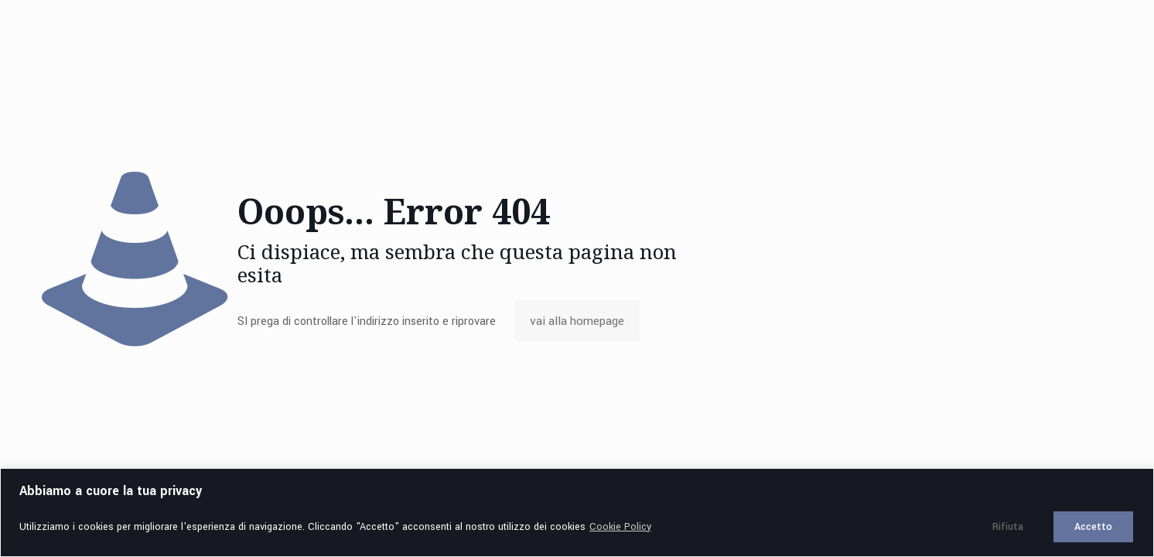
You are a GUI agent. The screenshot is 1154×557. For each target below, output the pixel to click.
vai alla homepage (577, 321)
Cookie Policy (620, 527)
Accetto (1093, 527)
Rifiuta (1007, 527)
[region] (577, 512)
